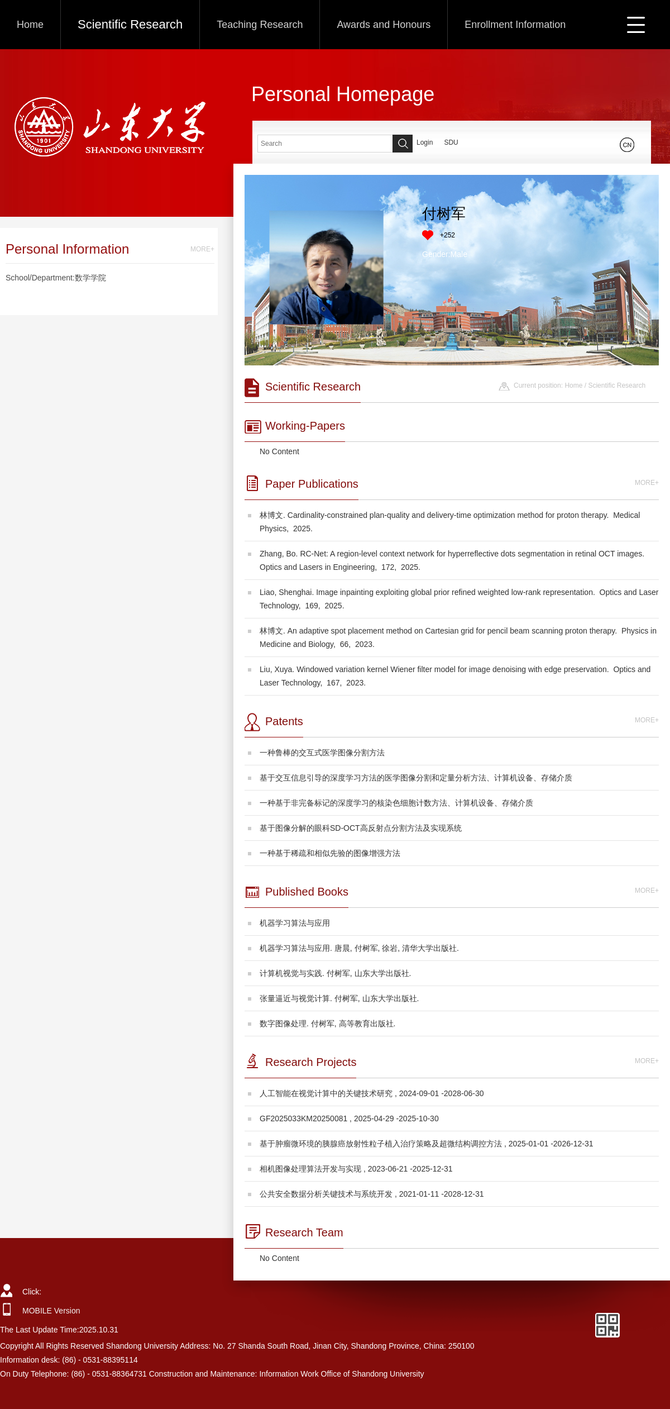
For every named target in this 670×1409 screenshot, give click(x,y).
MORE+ (202, 249)
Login (425, 142)
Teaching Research (260, 24)
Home (30, 24)
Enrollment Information (515, 24)
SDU (451, 142)
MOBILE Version (51, 1310)
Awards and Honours (383, 24)
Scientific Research (130, 24)
